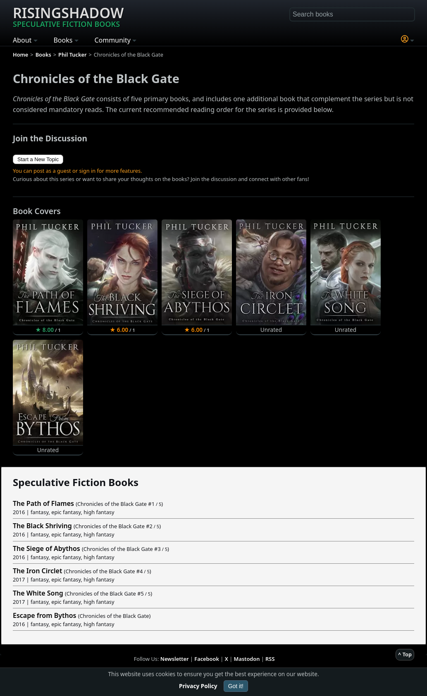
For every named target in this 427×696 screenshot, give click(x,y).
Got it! (235, 686)
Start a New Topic (38, 159)
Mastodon (247, 659)
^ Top (405, 654)
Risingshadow (68, 16)
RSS (269, 659)
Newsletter (174, 659)
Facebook (206, 659)
